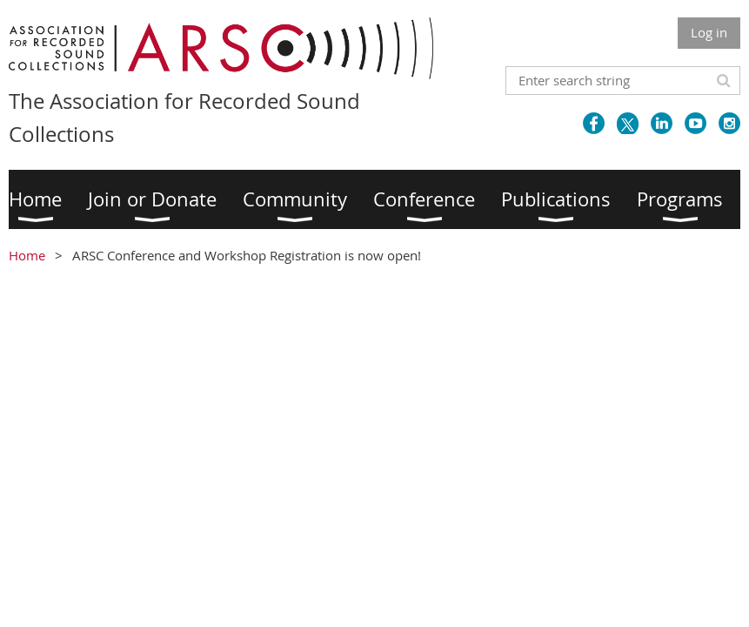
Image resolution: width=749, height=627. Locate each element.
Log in (709, 32)
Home (27, 255)
